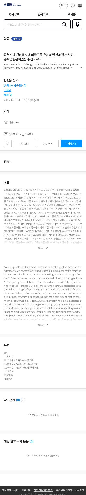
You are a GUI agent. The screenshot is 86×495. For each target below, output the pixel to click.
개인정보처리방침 (43, 490)
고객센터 (72, 7)
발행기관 (43, 14)
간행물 (72, 14)
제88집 (8, 95)
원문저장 (48, 143)
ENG (80, 7)
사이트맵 (79, 490)
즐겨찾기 (76, 28)
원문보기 (24, 143)
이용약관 (26, 490)
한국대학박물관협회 (15, 85)
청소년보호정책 (64, 490)
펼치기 (41, 247)
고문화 (7, 90)
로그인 (63, 5)
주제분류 (14, 14)
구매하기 (70, 143)
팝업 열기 (23, 400)
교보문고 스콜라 (10, 490)
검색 (63, 27)
